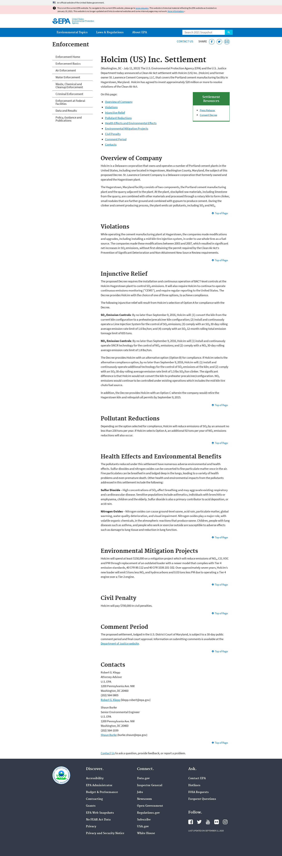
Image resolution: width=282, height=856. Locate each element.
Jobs (140, 792)
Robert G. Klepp (110, 700)
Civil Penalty (113, 134)
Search (229, 32)
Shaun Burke (109, 735)
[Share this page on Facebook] (212, 42)
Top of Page (221, 213)
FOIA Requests (198, 792)
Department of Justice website (120, 643)
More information (176, 11)
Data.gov (143, 778)
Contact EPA (197, 778)
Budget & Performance (102, 792)
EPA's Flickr (216, 822)
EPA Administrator (99, 785)
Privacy (91, 826)
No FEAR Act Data (98, 819)
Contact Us (185, 41)
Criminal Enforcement (69, 94)
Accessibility (95, 778)
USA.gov (143, 826)
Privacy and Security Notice (105, 833)
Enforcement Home (68, 57)
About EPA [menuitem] (139, 32)
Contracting (94, 799)
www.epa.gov (142, 8)
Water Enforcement (68, 77)
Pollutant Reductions (118, 118)
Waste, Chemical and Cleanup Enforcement (69, 85)
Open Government (150, 806)
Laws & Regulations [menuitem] (110, 32)
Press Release (207, 110)
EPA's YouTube (208, 822)
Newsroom (144, 799)
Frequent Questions (202, 799)
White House (146, 833)
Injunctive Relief (115, 113)
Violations (111, 107)
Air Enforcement (66, 70)
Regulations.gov (148, 813)
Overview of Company (119, 102)
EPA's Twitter (199, 822)
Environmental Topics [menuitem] (72, 32)
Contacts (111, 144)
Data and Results (66, 111)
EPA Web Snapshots (100, 813)
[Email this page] (227, 42)
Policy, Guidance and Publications (69, 118)
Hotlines (194, 785)
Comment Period (115, 139)
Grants (90, 806)
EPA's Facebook (190, 822)
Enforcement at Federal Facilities (70, 102)
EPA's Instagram (225, 822)
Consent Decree (208, 115)
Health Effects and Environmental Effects (130, 123)
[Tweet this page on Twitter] (219, 42)
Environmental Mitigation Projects (126, 128)
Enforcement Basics (68, 64)
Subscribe (144, 819)
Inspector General (149, 785)
